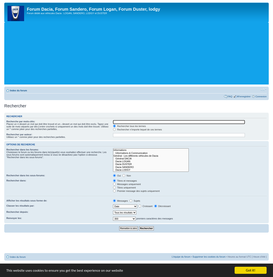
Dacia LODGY (150, 170)
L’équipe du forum (181, 256)
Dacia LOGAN (150, 161)
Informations (150, 150)
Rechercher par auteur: (19, 134)
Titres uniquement (124, 187)
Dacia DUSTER (150, 164)
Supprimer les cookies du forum (209, 256)
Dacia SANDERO (150, 167)
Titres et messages (125, 180)
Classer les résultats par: (20, 205)
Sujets (134, 201)
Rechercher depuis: (17, 212)
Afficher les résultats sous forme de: (26, 200)
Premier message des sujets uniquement (136, 191)
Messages (120, 201)
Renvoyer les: (14, 218)
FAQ (230, 96)
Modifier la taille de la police (263, 90)
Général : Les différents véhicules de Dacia (150, 156)
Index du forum (18, 90)
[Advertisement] (136, 55)
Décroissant (162, 206)
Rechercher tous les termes (129, 126)
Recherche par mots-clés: (20, 121)
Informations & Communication (150, 153)
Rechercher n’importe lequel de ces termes (137, 129)
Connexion (261, 96)
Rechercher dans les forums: (22, 149)
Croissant (145, 206)
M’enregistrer (244, 96)
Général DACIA (150, 158)
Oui (117, 175)
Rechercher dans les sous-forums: (25, 175)
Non (126, 175)
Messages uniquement (127, 184)
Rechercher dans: (16, 180)
